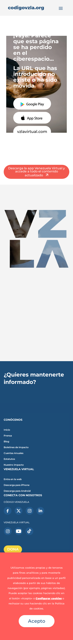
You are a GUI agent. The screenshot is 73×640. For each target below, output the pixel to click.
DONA (12, 549)
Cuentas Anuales (13, 453)
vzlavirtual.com (32, 131)
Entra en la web (13, 479)
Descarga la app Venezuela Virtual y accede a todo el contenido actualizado (36, 171)
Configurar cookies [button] (49, 598)
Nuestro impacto (14, 465)
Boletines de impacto (16, 447)
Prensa (8, 435)
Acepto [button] (36, 621)
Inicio (7, 429)
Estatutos (9, 459)
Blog (6, 441)
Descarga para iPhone (16, 485)
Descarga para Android (17, 491)
